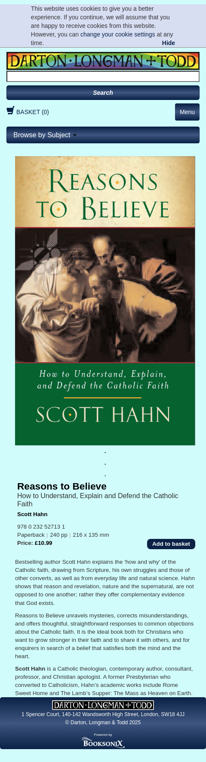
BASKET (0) (26, 112)
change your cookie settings (117, 34)
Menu (187, 112)
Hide (168, 42)
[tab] (103, 135)
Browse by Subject (45, 135)
